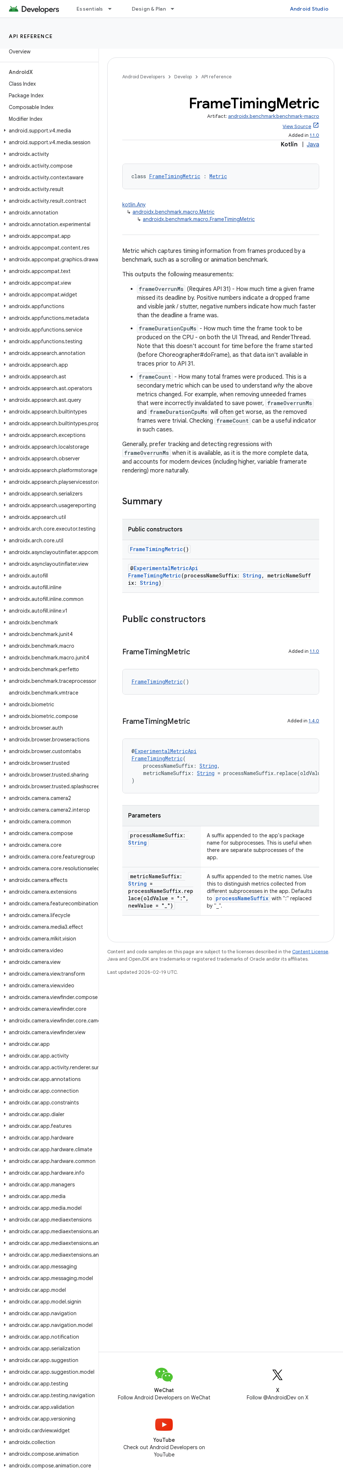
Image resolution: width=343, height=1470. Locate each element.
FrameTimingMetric (174, 176)
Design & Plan (149, 8)
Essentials (90, 8)
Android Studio (309, 8)
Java (313, 144)
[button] (48, 130)
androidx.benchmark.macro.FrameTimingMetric (199, 219)
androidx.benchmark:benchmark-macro (273, 116)
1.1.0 (314, 135)
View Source (297, 126)
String (252, 575)
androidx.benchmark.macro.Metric (174, 212)
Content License (310, 952)
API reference (31, 36)
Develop (183, 77)
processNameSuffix (242, 898)
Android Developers (143, 77)
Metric (218, 176)
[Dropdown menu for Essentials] (113, 9)
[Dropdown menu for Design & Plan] (176, 9)
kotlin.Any (134, 204)
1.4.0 (314, 721)
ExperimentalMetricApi (166, 568)
